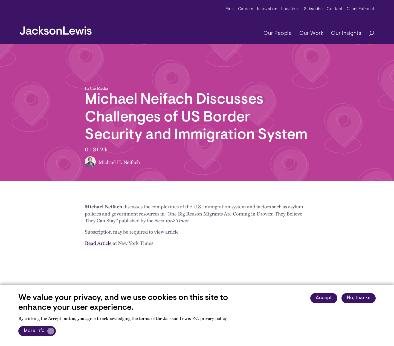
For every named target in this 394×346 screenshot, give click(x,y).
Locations (290, 9)
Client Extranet (361, 9)
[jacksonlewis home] (56, 29)
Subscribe (313, 9)
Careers (245, 9)
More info (34, 330)
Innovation (267, 9)
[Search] (368, 34)
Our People (277, 33)
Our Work (311, 33)
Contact (335, 9)
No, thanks (358, 298)
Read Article (98, 242)
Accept (324, 298)
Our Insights (346, 33)
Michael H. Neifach (119, 162)
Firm (230, 9)
